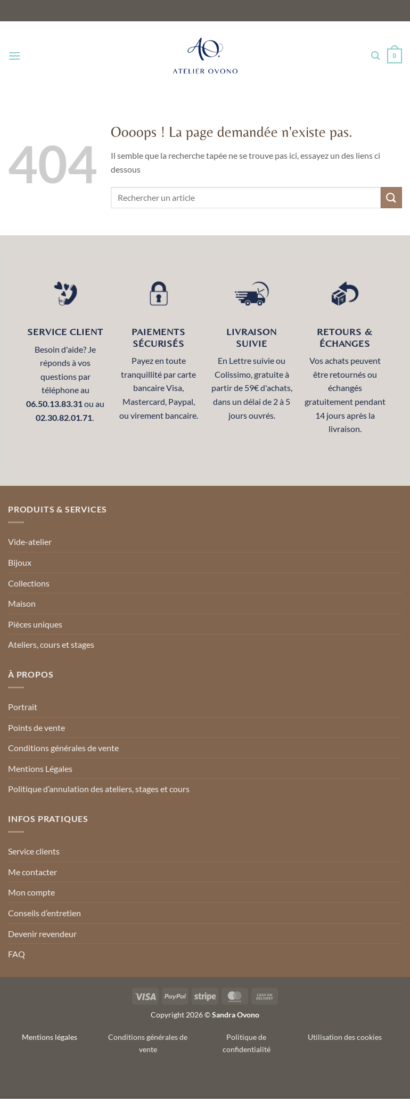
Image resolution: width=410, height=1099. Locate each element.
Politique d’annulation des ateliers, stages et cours (99, 789)
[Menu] (14, 56)
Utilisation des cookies (345, 1036)
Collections (29, 583)
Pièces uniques (35, 624)
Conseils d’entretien (44, 913)
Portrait (22, 707)
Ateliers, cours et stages (51, 644)
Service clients (34, 851)
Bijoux (19, 562)
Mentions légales (49, 1036)
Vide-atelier (30, 541)
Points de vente (36, 727)
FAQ (16, 954)
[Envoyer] (391, 197)
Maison (22, 603)
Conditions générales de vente (63, 748)
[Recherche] (375, 55)
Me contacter (32, 872)
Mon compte (31, 892)
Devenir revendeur (42, 934)
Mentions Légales (40, 768)
